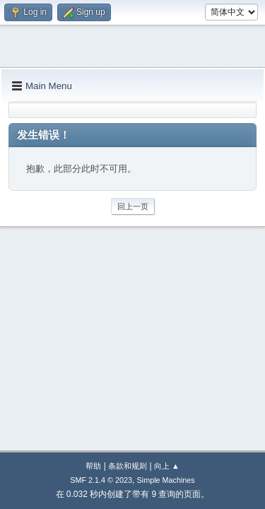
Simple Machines (166, 480)
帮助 (93, 466)
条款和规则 (127, 466)
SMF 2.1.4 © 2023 (101, 480)
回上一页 (132, 206)
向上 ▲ (166, 466)
